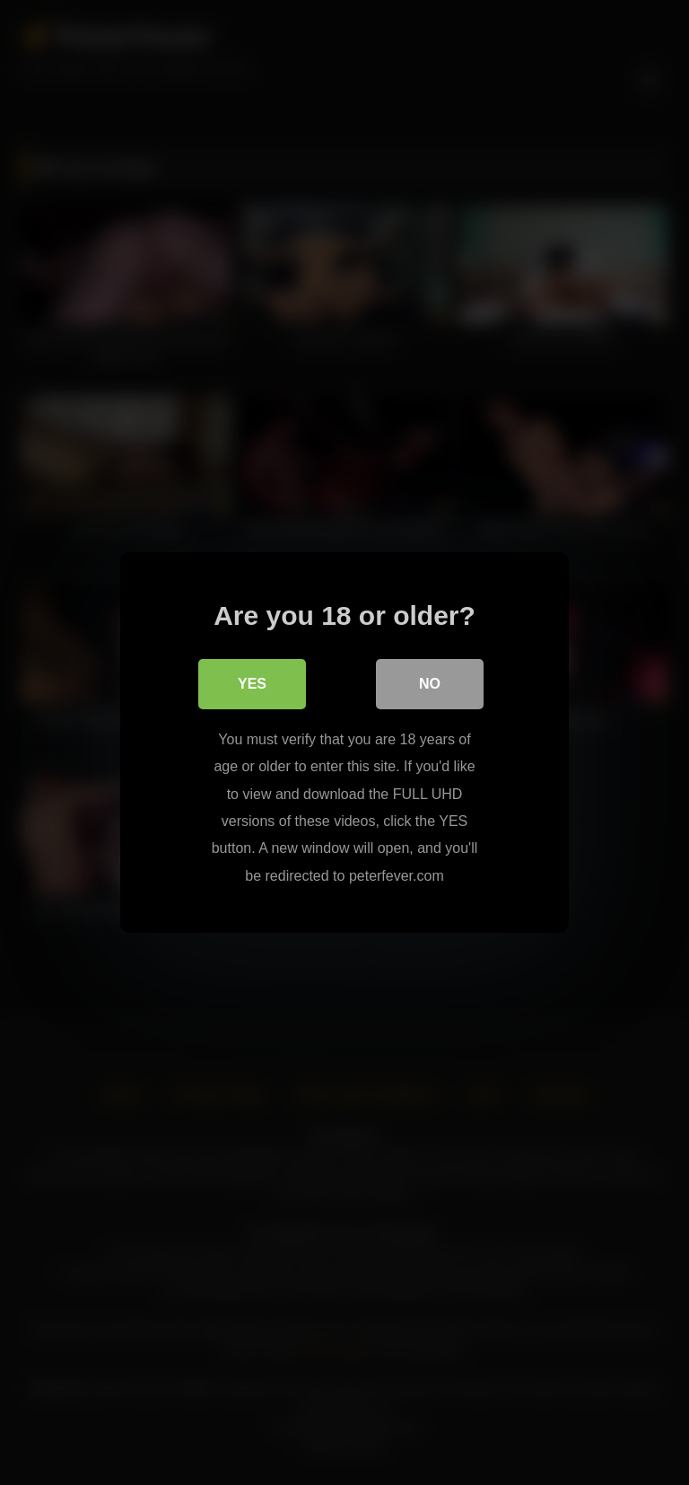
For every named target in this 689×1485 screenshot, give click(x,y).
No (429, 683)
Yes (252, 683)
